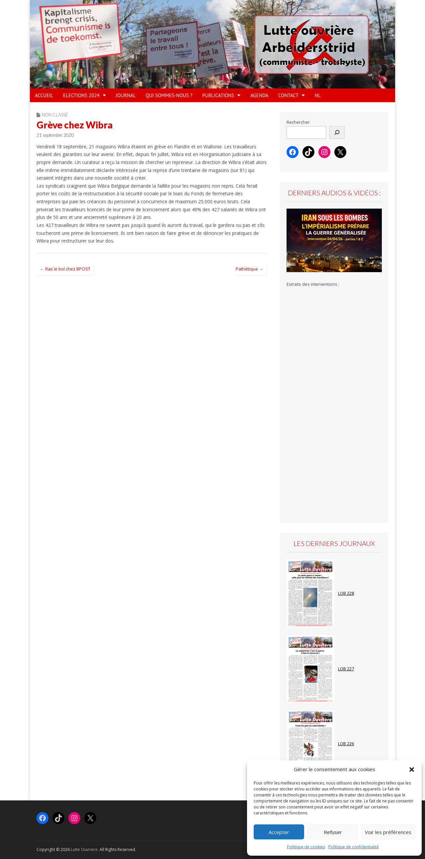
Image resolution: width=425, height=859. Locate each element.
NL (318, 95)
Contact (288, 95)
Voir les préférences (388, 832)
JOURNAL (126, 95)
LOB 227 (346, 669)
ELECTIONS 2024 (81, 95)
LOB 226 (346, 744)
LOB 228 (346, 593)
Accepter (279, 832)
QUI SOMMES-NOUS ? (169, 95)
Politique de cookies (306, 847)
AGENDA (259, 95)
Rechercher (298, 122)
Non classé (55, 114)
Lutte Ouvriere (84, 849)
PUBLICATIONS (218, 95)
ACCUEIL (44, 95)
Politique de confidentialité (353, 847)
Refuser (333, 832)
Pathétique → (249, 269)
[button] (411, 769)
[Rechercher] (337, 132)
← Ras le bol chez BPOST (65, 269)
